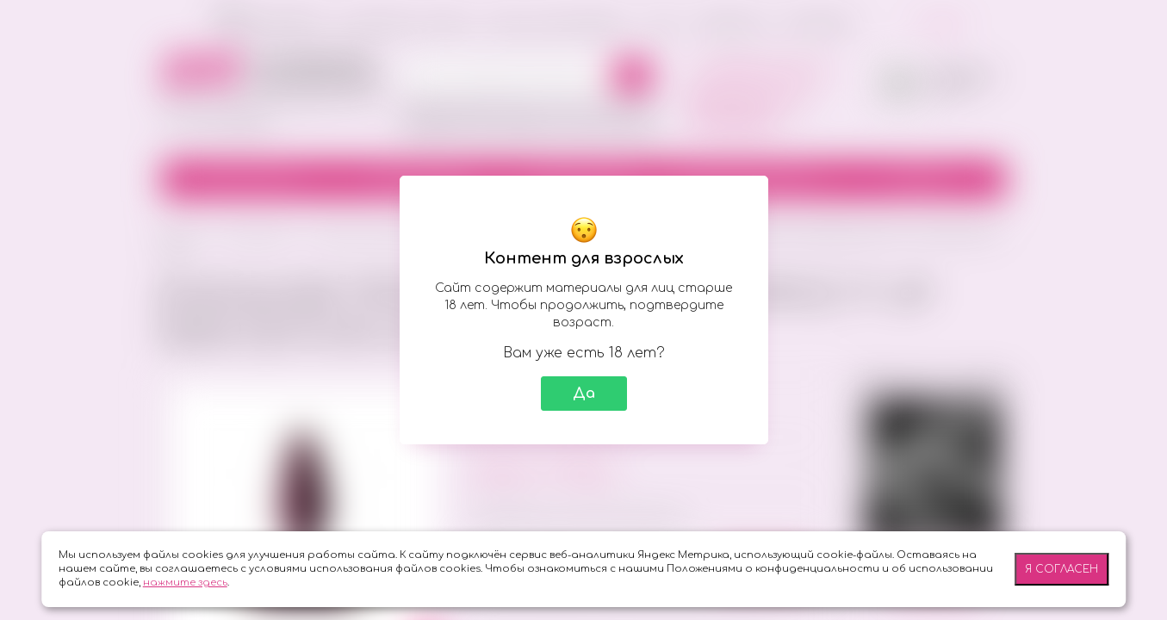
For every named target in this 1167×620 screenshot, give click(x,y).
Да (584, 393)
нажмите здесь (185, 582)
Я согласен (1061, 569)
